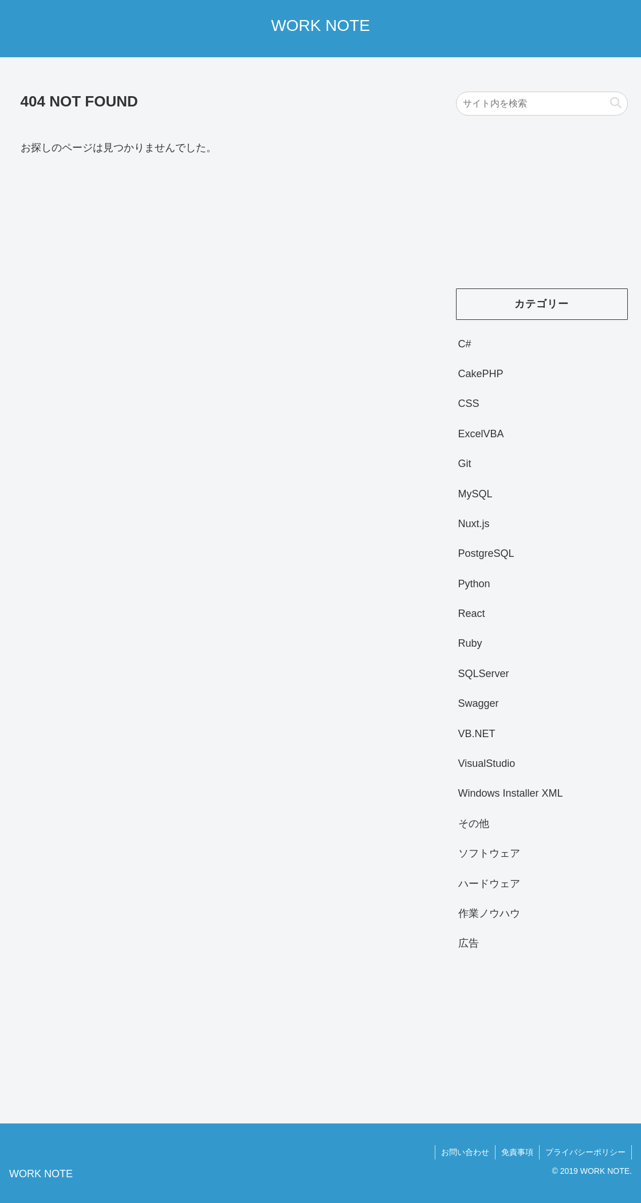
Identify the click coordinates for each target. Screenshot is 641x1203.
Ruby (470, 643)
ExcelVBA (481, 434)
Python (474, 583)
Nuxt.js (474, 523)
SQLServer (483, 673)
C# (464, 344)
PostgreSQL (486, 553)
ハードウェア (489, 883)
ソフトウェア (489, 853)
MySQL (475, 494)
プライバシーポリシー (585, 1152)
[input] (542, 104)
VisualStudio (487, 763)
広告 (468, 943)
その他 (473, 823)
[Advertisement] (542, 207)
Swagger (478, 703)
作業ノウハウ (489, 913)
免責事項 (517, 1152)
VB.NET (477, 733)
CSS (468, 403)
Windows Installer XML (510, 793)
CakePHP (481, 373)
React (471, 613)
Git (464, 463)
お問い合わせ (465, 1152)
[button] (615, 103)
